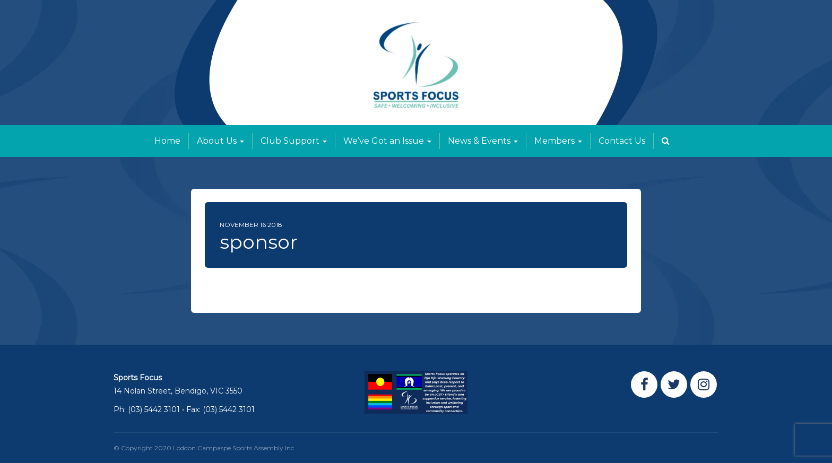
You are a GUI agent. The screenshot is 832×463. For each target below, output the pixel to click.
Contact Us (622, 141)
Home (167, 141)
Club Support (294, 141)
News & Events (483, 141)
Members (558, 141)
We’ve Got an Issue (387, 141)
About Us (220, 141)
